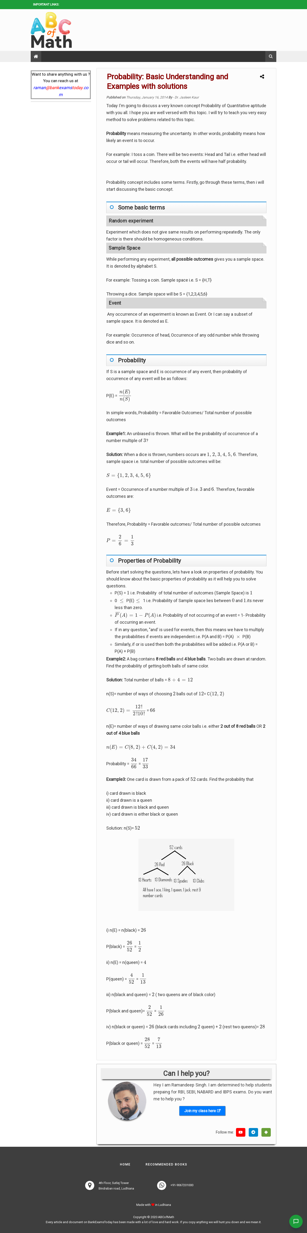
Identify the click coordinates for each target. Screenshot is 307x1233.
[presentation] (124, 396)
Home (125, 1164)
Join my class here (200, 1111)
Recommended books (166, 1164)
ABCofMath (166, 1217)
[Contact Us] (295, 1221)
